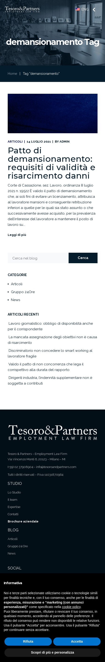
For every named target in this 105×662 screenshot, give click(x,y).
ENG (82, 9)
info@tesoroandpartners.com (56, 467)
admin (65, 141)
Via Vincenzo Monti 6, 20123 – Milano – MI (36, 459)
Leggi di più (17, 235)
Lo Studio (14, 492)
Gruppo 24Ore (23, 292)
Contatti (13, 514)
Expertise (14, 507)
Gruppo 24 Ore (18, 546)
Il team (12, 499)
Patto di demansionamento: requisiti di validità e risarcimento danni (51, 163)
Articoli (15, 141)
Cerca (83, 258)
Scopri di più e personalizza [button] (52, 652)
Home (12, 74)
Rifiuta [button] (28, 641)
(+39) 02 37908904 (20, 467)
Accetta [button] (77, 641)
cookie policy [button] (71, 607)
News (15, 300)
